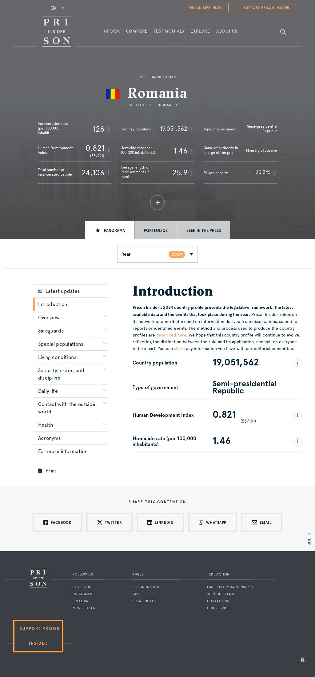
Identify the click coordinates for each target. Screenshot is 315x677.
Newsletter (84, 608)
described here (171, 335)
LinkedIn (81, 601)
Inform (111, 31)
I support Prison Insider (265, 8)
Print (47, 471)
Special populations (60, 344)
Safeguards (51, 331)
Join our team (220, 594)
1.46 (180, 150)
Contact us (218, 601)
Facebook (82, 587)
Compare (137, 31)
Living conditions (57, 357)
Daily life (48, 391)
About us (226, 31)
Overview (49, 318)
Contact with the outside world (66, 408)
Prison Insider (146, 587)
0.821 (95, 148)
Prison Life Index (205, 8)
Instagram (83, 594)
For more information (63, 451)
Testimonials (169, 31)
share (179, 348)
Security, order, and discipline (61, 374)
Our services (219, 608)
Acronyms (49, 438)
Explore (200, 31)
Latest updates (59, 291)
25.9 (179, 172)
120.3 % (262, 172)
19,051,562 (173, 128)
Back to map (157, 77)
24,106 (93, 172)
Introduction (52, 304)
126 (98, 128)
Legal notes (144, 601)
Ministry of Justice (261, 150)
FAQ (135, 594)
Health (45, 425)
